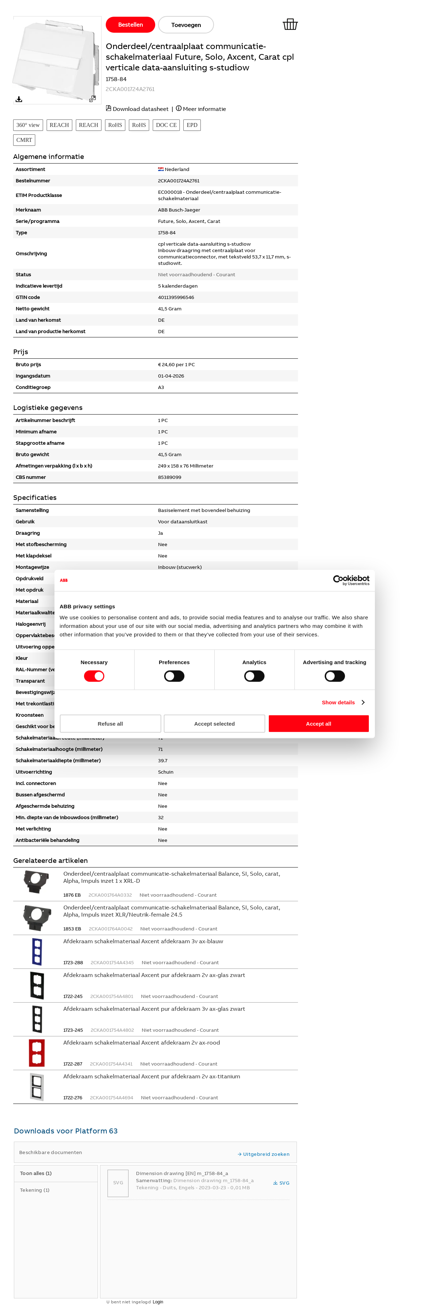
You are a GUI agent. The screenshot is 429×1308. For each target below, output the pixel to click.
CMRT (24, 140)
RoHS (115, 125)
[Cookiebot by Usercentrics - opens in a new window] (338, 580)
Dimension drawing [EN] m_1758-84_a (182, 1173)
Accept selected (214, 724)
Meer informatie (204, 108)
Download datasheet (141, 108)
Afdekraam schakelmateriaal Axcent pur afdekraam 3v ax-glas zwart (154, 1008)
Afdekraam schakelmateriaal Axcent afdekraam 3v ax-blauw (143, 941)
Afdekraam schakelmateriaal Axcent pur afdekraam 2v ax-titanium (151, 1076)
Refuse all (110, 724)
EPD (192, 125)
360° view (28, 125)
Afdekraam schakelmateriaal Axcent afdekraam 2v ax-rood (141, 1042)
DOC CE (166, 125)
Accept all (318, 724)
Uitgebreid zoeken (263, 1154)
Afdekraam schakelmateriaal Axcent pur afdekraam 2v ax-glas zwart (154, 974)
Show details (338, 702)
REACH (59, 125)
